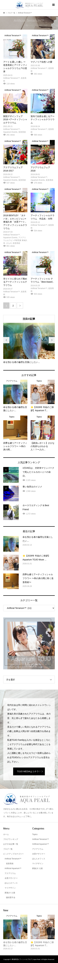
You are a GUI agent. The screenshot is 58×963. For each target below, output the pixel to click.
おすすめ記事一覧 (10, 844)
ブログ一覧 (8, 849)
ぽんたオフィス (11, 883)
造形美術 (9, 863)
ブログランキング (10, 839)
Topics (34, 834)
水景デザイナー (11, 878)
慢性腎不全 (10, 897)
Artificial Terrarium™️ (13, 859)
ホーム (6, 834)
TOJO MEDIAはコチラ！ (29, 771)
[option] (29, 343)
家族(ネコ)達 (10, 893)
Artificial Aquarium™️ (13, 868)
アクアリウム (10, 873)
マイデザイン (10, 888)
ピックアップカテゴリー (13, 854)
